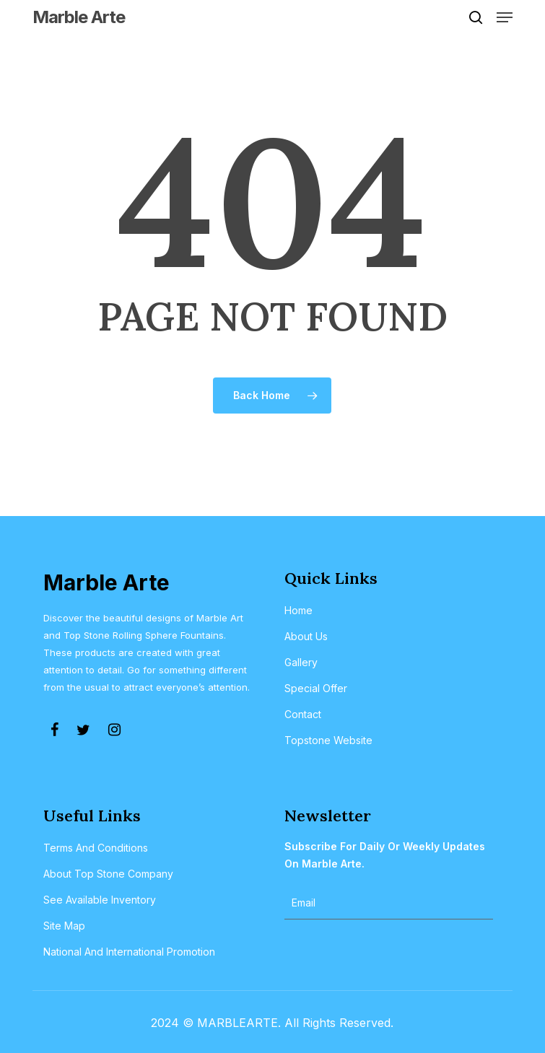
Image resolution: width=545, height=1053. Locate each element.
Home (298, 610)
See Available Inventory (99, 899)
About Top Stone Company (108, 874)
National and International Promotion (129, 951)
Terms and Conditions (95, 848)
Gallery (301, 662)
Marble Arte (78, 17)
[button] (505, 17)
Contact (302, 714)
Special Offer (315, 688)
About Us (306, 636)
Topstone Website (328, 740)
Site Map (64, 925)
